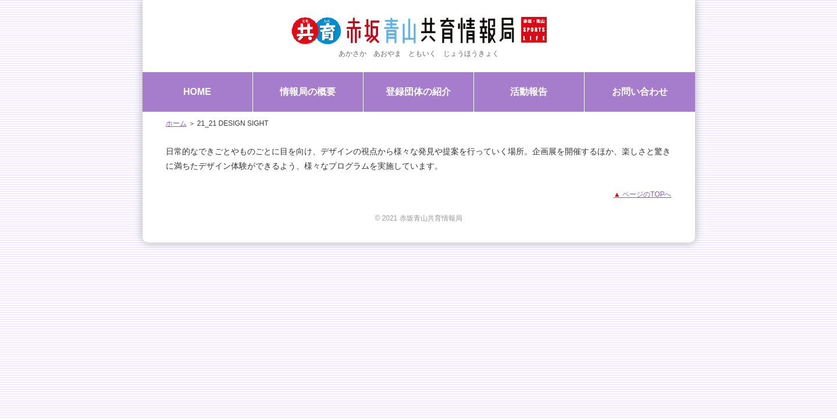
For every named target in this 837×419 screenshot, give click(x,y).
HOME (197, 92)
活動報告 (528, 92)
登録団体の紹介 (418, 92)
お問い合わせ (640, 92)
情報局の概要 (308, 92)
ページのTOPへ (643, 194)
